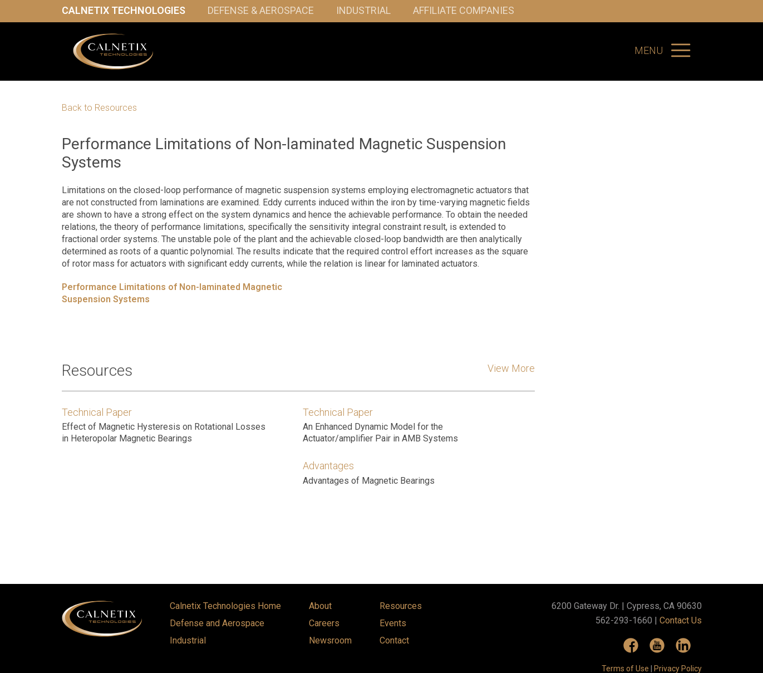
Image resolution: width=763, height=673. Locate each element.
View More (511, 368)
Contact (394, 640)
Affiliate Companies (463, 10)
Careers (324, 623)
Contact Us (680, 620)
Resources (401, 606)
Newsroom (330, 640)
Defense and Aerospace (217, 623)
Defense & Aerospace (261, 10)
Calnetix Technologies (123, 10)
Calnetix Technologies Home (225, 606)
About (320, 606)
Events (393, 623)
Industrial (363, 10)
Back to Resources (99, 108)
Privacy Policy (678, 668)
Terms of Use (625, 668)
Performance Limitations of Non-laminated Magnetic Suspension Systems (172, 293)
